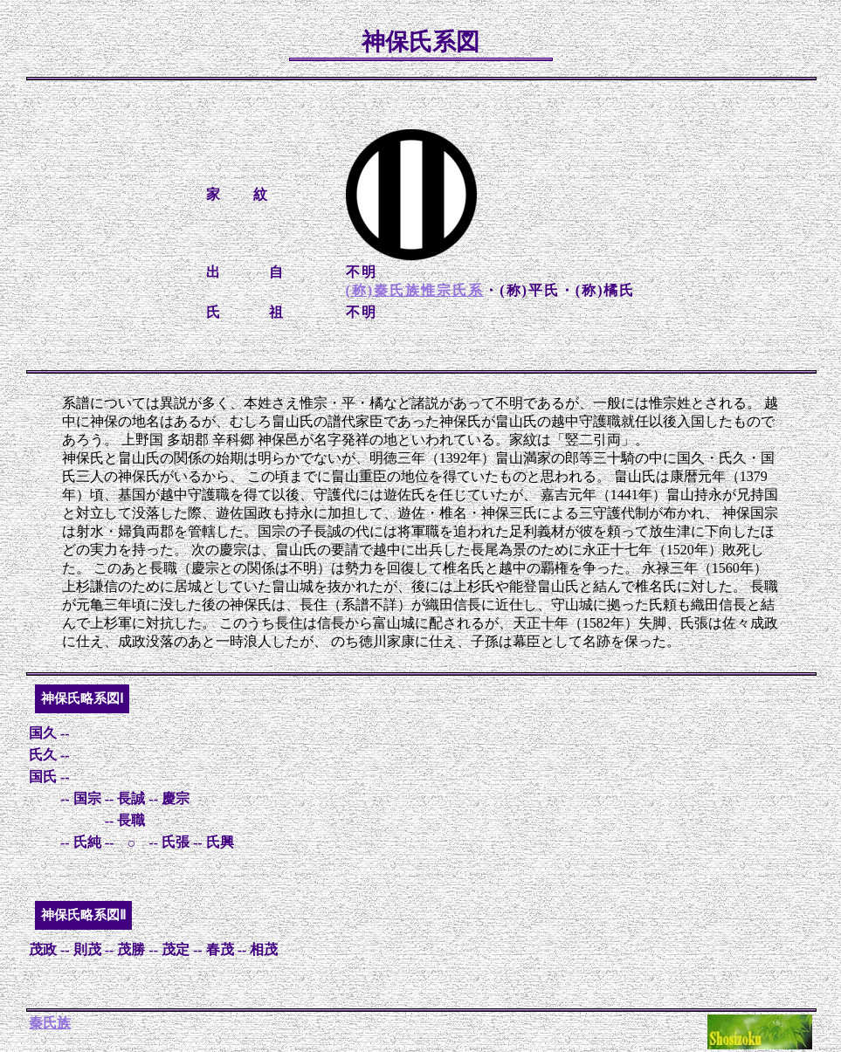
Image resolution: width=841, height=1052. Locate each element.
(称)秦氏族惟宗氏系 (415, 290)
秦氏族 (50, 1022)
